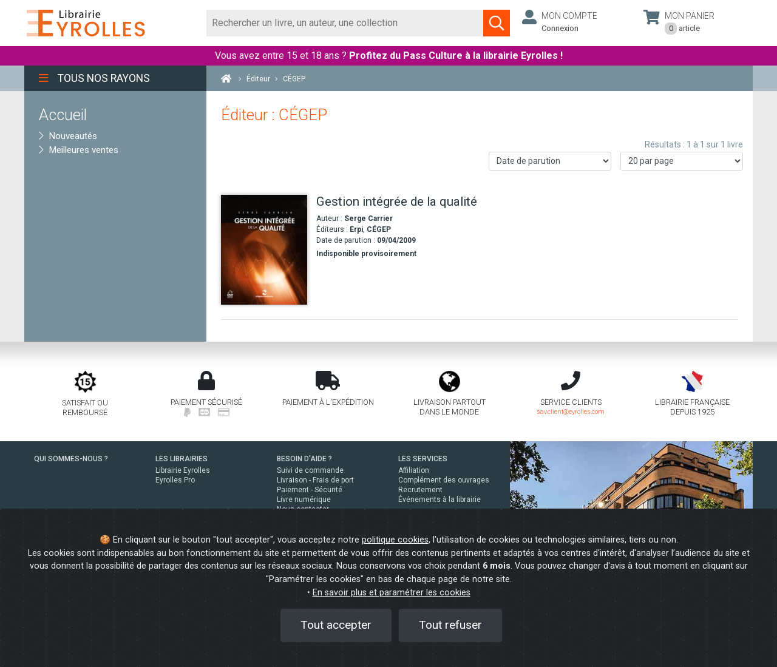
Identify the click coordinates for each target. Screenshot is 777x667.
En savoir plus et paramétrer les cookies (391, 592)
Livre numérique (304, 499)
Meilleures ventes (78, 149)
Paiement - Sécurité (309, 490)
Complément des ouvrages (443, 480)
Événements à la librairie (439, 499)
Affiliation (413, 470)
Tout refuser (450, 625)
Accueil (63, 115)
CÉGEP (379, 229)
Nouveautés (68, 135)
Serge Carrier (368, 218)
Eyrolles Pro (175, 480)
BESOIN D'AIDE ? (304, 459)
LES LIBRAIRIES (181, 459)
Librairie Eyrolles (182, 470)
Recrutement (420, 490)
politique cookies (395, 540)
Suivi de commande (310, 470)
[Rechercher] (345, 23)
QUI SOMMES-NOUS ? (71, 459)
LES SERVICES (422, 459)
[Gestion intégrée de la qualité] (264, 250)
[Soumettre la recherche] (496, 23)
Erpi (356, 229)
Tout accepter (336, 625)
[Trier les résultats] (550, 161)
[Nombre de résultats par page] (681, 161)
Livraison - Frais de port (315, 480)
